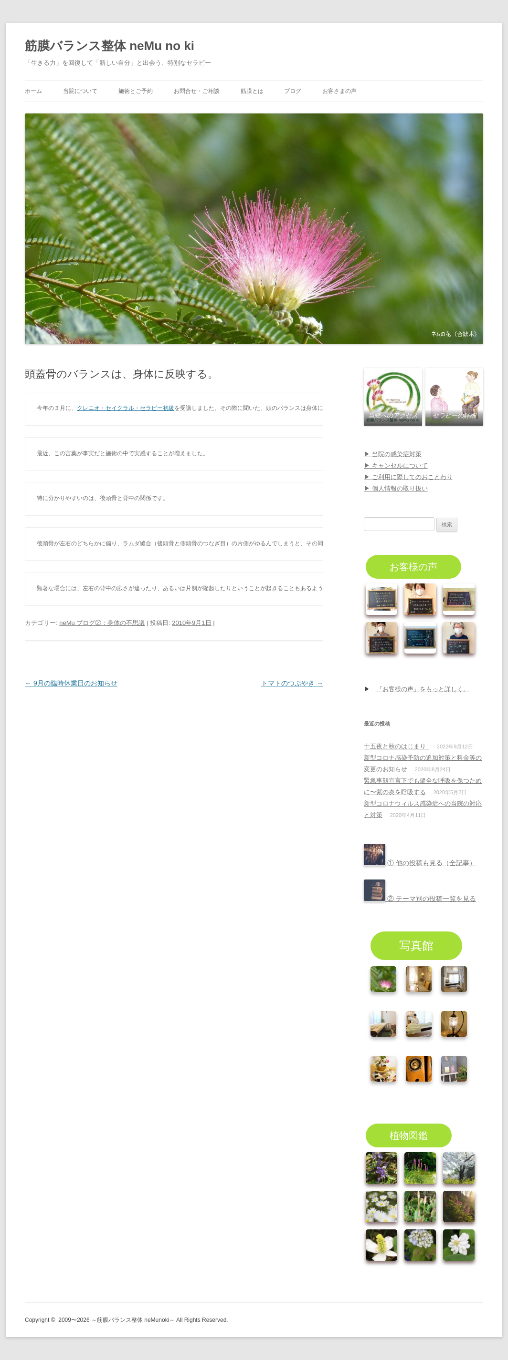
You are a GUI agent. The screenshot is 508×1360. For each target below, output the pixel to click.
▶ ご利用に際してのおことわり (408, 477)
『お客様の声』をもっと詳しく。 (422, 689)
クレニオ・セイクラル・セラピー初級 (125, 408)
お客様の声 (413, 567)
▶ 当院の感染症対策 (393, 454)
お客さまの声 (339, 91)
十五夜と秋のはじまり (396, 746)
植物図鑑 (409, 1135)
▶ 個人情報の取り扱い (396, 488)
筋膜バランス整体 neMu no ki (109, 46)
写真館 (416, 945)
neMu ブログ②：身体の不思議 (102, 622)
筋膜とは (252, 91)
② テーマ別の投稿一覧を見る (420, 898)
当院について (80, 91)
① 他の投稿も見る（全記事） (420, 863)
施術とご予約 (135, 91)
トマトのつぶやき (292, 683)
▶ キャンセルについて (396, 465)
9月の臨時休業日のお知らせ (71, 683)
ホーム (33, 91)
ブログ (292, 91)
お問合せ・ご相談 (197, 91)
